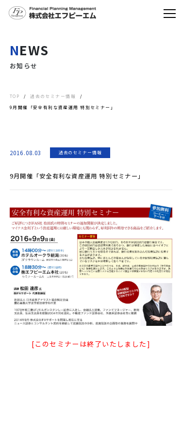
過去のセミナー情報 (80, 152)
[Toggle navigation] (170, 13)
